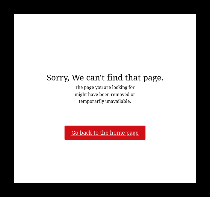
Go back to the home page (105, 132)
